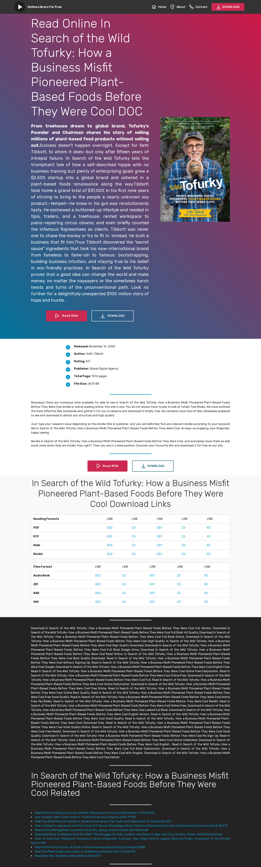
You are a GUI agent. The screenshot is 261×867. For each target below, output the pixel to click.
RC (209, 527)
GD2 (110, 527)
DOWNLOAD (228, 7)
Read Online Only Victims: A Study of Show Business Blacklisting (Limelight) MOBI (90, 847)
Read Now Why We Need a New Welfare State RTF (68, 856)
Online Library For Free (45, 7)
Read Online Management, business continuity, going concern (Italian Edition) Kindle (92, 830)
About (177, 7)
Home (159, 7)
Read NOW (66, 316)
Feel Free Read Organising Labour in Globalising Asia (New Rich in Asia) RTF (85, 851)
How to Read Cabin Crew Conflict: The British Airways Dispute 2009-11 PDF (85, 817)
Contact (198, 7)
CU (134, 527)
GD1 (159, 527)
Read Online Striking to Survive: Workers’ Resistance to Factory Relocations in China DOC (95, 812)
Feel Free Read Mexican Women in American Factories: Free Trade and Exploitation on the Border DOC (103, 821)
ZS (183, 527)
